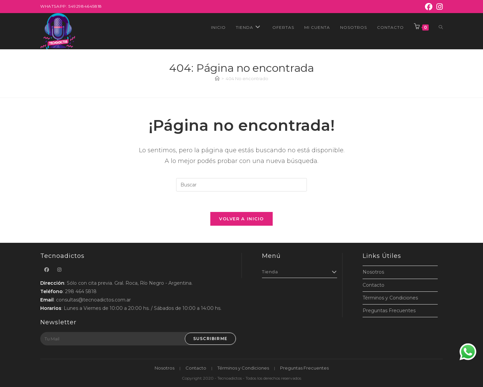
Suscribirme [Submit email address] (210, 338)
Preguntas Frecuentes (389, 311)
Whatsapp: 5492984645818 (71, 6)
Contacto (373, 285)
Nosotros (373, 272)
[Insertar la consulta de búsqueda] (241, 184)
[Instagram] (438, 6)
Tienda (299, 272)
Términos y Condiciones (390, 298)
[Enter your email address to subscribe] (138, 338)
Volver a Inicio (241, 218)
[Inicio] (217, 78)
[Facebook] (428, 6)
